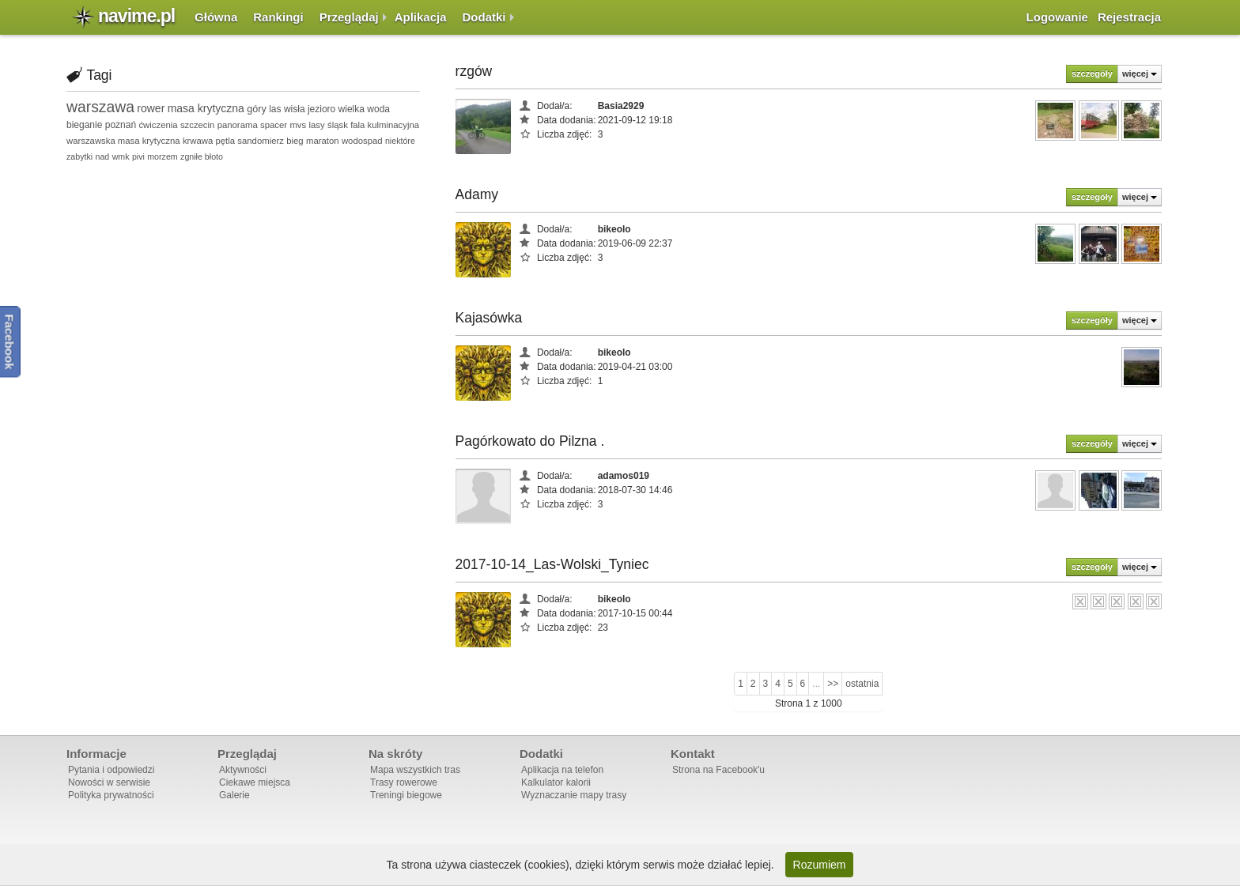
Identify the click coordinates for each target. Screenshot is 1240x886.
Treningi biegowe (406, 795)
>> (832, 683)
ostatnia (862, 683)
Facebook (10, 342)
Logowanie (1057, 17)
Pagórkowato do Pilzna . (530, 441)
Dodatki (484, 17)
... (816, 683)
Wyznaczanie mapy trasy (573, 795)
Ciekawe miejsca (254, 782)
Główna (216, 17)
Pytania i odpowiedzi (111, 769)
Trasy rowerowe (403, 782)
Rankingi (278, 17)
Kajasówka (489, 318)
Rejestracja (1129, 17)
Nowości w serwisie (109, 782)
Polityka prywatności (111, 795)
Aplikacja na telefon (562, 769)
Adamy (477, 194)
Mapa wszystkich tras (415, 769)
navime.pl (136, 16)
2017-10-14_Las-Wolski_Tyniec (552, 564)
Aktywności (243, 769)
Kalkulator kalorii (556, 782)
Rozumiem (819, 864)
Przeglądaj (349, 17)
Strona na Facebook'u (718, 769)
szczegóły (1092, 73)
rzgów (474, 71)
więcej (1139, 73)
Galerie (234, 795)
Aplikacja (421, 17)
